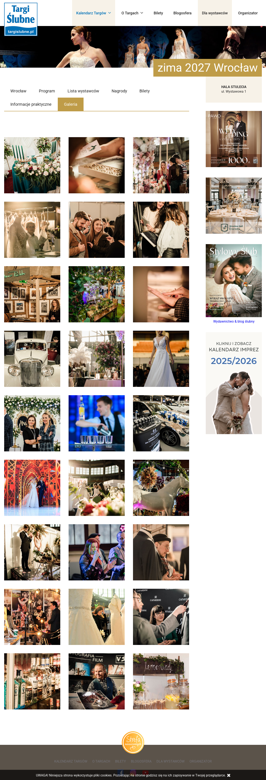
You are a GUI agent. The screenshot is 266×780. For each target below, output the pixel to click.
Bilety (158, 13)
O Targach (132, 12)
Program (47, 90)
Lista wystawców (83, 90)
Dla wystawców (215, 13)
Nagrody (119, 90)
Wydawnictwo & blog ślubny (234, 321)
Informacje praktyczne (31, 104)
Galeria (70, 104)
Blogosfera (182, 13)
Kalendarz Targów (93, 12)
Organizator (248, 13)
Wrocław (18, 90)
